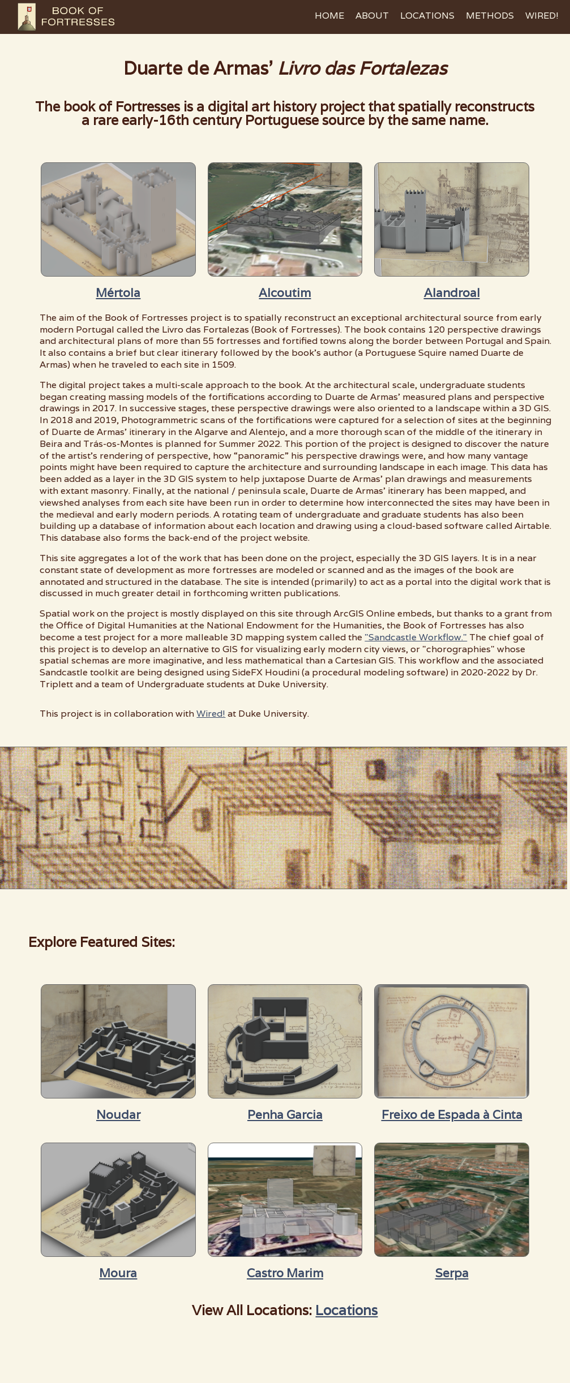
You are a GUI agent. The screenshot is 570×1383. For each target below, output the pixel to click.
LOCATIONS (427, 15)
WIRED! (542, 15)
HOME (329, 15)
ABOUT (372, 15)
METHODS (490, 15)
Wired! (210, 713)
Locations (346, 1310)
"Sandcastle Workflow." (416, 637)
